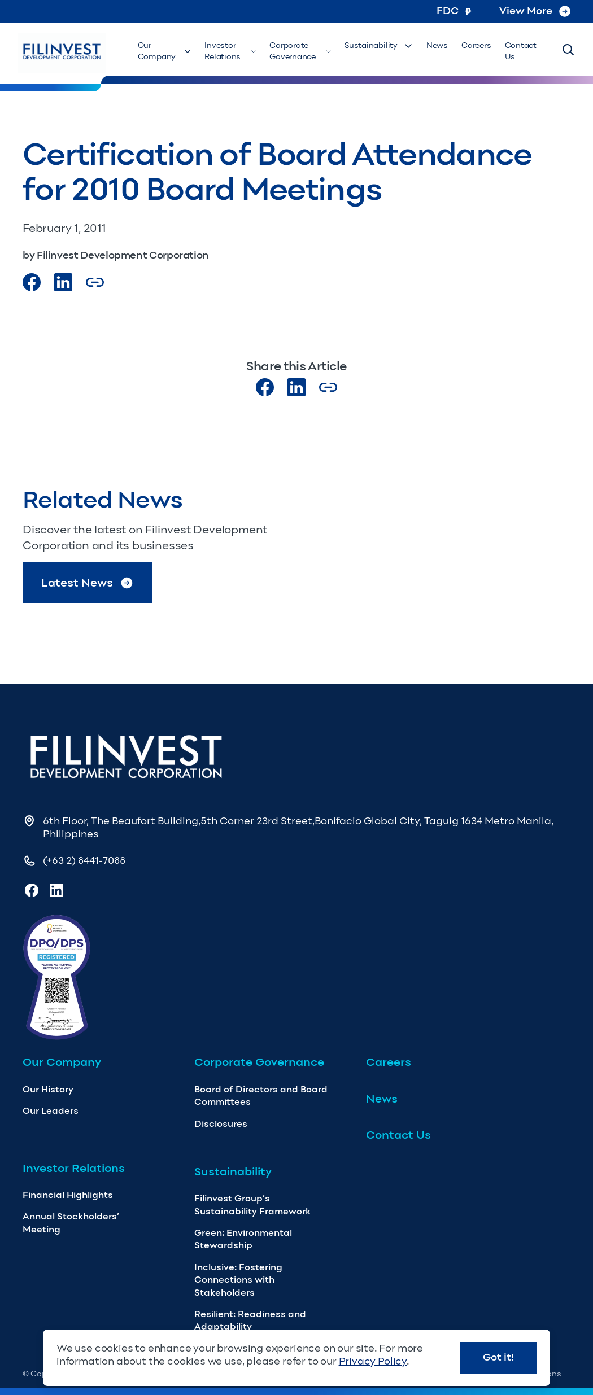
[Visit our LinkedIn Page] (63, 282)
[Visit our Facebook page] (32, 282)
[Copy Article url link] (95, 282)
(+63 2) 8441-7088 (84, 860)
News (437, 45)
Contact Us (521, 51)
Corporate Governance (300, 51)
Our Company (164, 51)
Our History (48, 1089)
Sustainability (379, 45)
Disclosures (220, 1123)
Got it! (498, 1357)
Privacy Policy (373, 1361)
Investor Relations (230, 51)
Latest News (87, 583)
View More (534, 11)
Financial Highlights (68, 1195)
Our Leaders (51, 1110)
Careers (476, 45)
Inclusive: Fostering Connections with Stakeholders (238, 1280)
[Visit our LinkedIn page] (296, 387)
